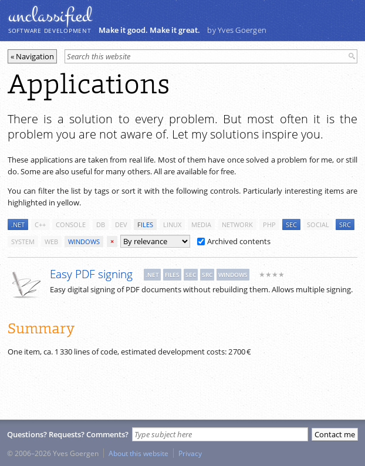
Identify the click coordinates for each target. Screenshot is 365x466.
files (145, 224)
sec (291, 224)
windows (84, 241)
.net (18, 224)
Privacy (190, 453)
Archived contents (234, 241)
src (345, 224)
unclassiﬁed (50, 16)
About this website (138, 453)
